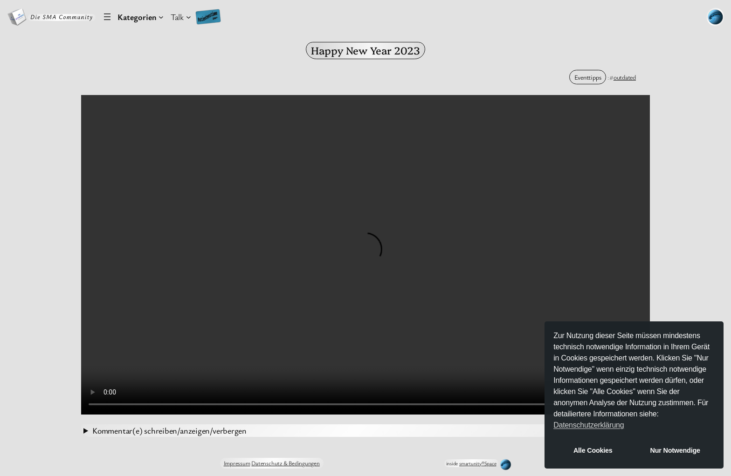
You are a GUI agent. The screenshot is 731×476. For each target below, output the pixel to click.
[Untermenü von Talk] (181, 16)
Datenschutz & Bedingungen (285, 463)
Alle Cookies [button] (593, 450)
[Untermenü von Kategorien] (140, 16)
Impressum (237, 463)
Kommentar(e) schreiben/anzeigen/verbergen (169, 430)
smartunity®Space (477, 463)
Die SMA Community (61, 17)
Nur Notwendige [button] (675, 450)
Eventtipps (587, 77)
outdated (625, 77)
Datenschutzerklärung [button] (588, 425)
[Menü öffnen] (107, 16)
